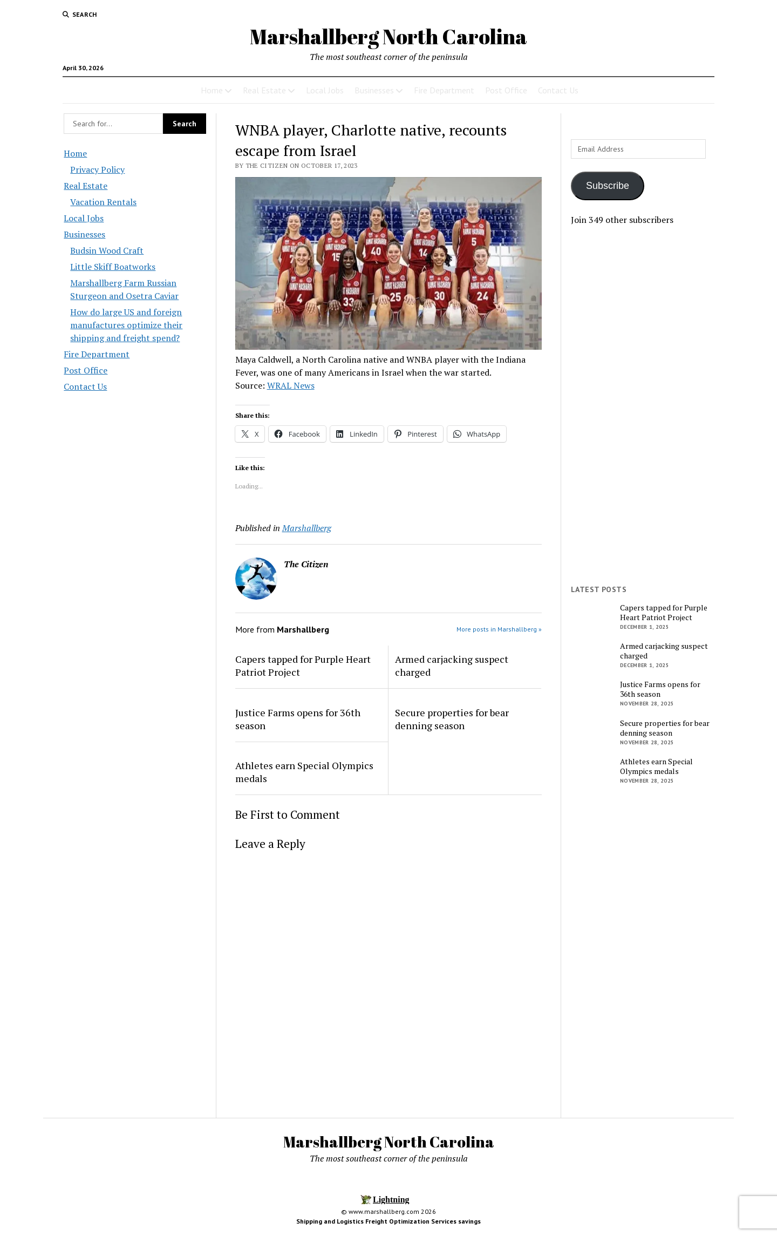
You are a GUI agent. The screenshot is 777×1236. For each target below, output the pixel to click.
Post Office (506, 90)
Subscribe (607, 185)
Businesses (374, 90)
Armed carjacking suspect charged (451, 665)
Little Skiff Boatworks (112, 267)
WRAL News (291, 385)
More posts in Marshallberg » (499, 629)
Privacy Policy (97, 169)
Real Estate (264, 90)
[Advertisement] (642, 405)
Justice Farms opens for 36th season (297, 719)
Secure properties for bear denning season (452, 719)
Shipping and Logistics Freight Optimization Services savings (388, 1221)
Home (212, 90)
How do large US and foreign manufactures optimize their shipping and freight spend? (126, 325)
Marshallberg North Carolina (388, 36)
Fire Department (444, 90)
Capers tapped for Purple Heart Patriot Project (303, 665)
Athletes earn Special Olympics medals (304, 772)
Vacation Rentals (103, 202)
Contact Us (558, 90)
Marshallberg (306, 528)
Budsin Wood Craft (107, 250)
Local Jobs (325, 90)
